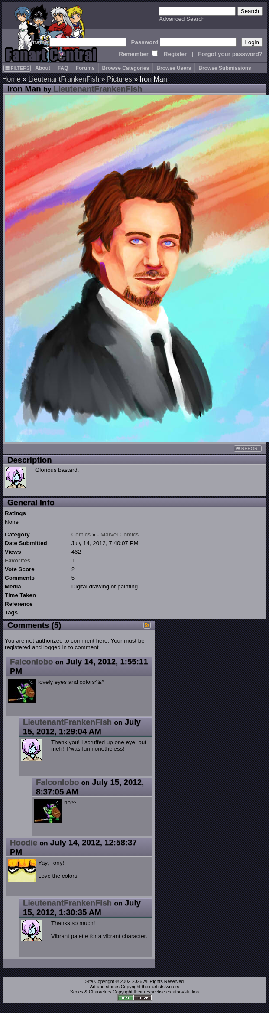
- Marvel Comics (118, 534)
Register (175, 54)
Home (11, 79)
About (42, 68)
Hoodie (23, 842)
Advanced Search (181, 19)
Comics (81, 534)
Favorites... (20, 560)
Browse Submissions (224, 68)
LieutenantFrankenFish (63, 79)
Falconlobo (31, 661)
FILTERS (17, 68)
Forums (85, 68)
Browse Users (173, 68)
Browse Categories (125, 68)
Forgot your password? (230, 54)
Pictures (119, 79)
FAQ (63, 68)
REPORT (247, 448)
